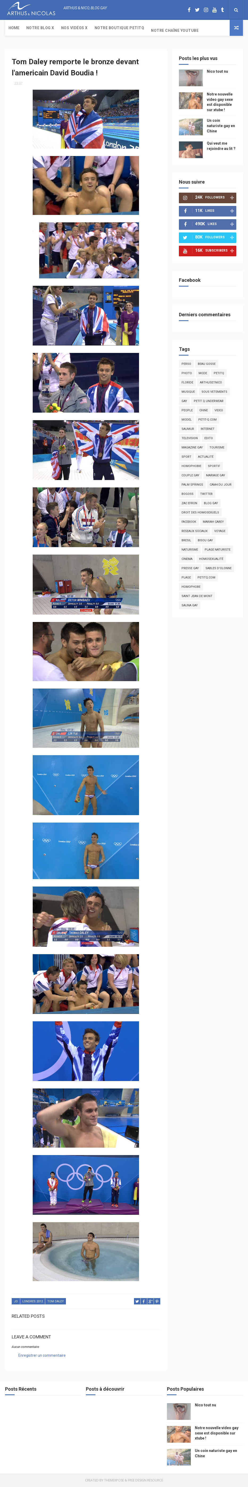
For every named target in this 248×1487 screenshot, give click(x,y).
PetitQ (219, 373)
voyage (219, 531)
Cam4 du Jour (221, 484)
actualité (205, 457)
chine (203, 410)
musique (188, 392)
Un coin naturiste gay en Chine (221, 125)
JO (16, 1301)
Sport (186, 457)
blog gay (211, 503)
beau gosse (207, 364)
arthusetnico (211, 382)
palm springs (192, 484)
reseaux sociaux (195, 531)
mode (203, 373)
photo (187, 373)
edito (208, 438)
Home (14, 28)
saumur (188, 429)
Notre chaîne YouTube (175, 30)
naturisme (190, 549)
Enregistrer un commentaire (42, 1355)
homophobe (191, 587)
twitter (206, 494)
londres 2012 (32, 1301)
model (187, 419)
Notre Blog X (40, 28)
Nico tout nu (217, 71)
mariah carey (213, 522)
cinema (187, 559)
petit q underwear (209, 401)
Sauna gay (190, 605)
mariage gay (215, 475)
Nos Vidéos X (74, 28)
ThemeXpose (114, 1480)
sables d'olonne (218, 568)
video (219, 410)
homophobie (191, 466)
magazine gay (192, 447)
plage (186, 577)
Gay (184, 401)
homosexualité (211, 559)
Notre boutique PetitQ (119, 28)
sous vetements (214, 392)
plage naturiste (217, 549)
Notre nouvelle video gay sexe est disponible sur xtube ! (216, 1433)
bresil (186, 540)
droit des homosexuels (200, 512)
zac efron (189, 503)
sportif (214, 466)
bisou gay (205, 540)
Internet (208, 429)
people (187, 410)
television (190, 438)
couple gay (190, 475)
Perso (186, 364)
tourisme (216, 447)
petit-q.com (207, 419)
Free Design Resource (145, 1480)
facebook (189, 522)
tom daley (55, 1301)
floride (187, 382)
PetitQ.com (206, 577)
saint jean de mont (197, 596)
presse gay (190, 568)
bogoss (188, 494)
